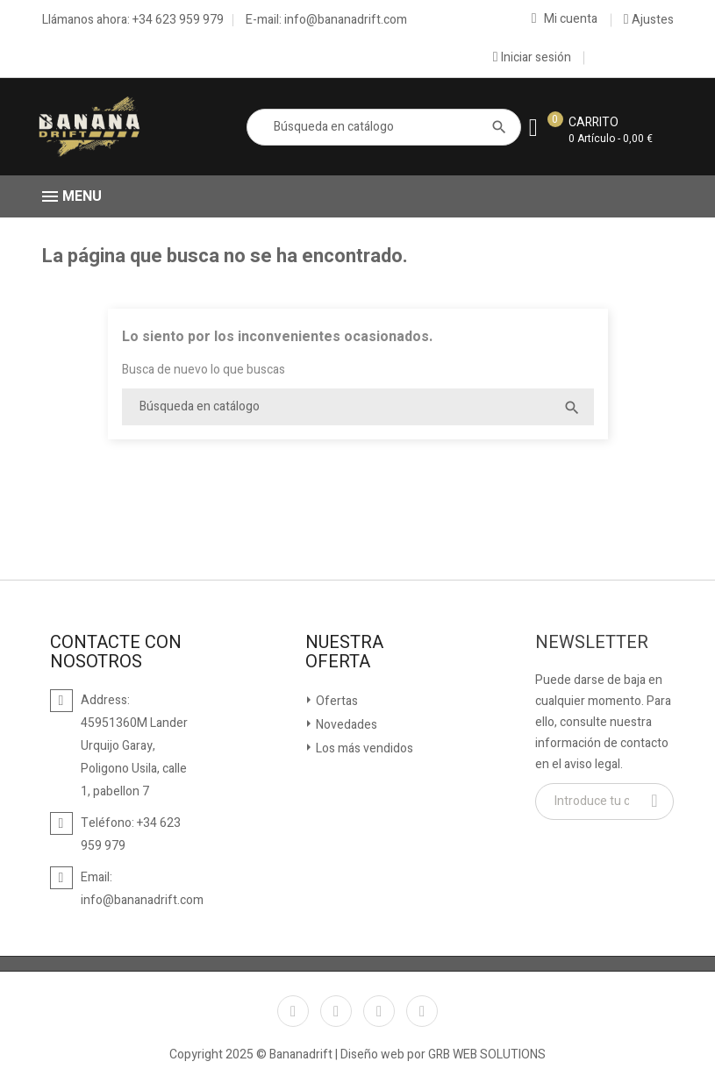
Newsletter (591, 642)
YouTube (379, 1011)
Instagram (422, 1011)
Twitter (336, 1011)
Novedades (345, 725)
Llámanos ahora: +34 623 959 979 (133, 20)
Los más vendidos (363, 748)
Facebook (293, 1011)
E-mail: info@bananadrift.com (326, 20)
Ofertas (335, 701)
